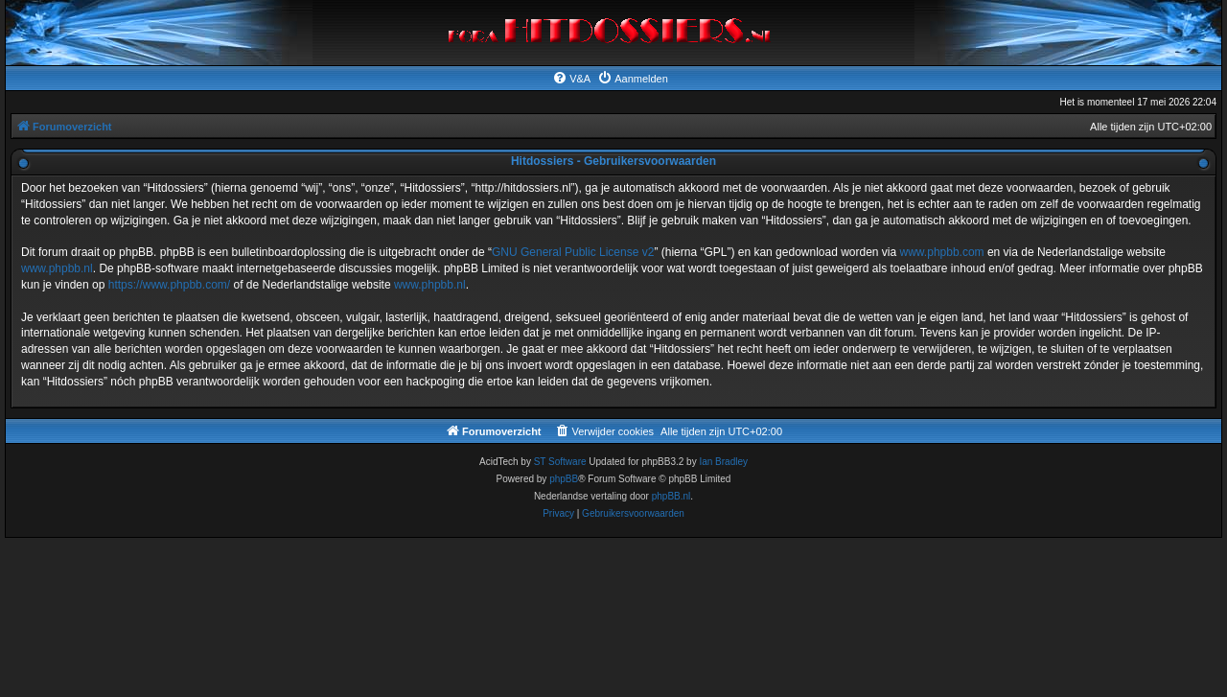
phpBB (563, 479)
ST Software (560, 461)
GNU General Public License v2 (573, 252)
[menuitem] (571, 78)
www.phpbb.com (942, 252)
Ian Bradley (723, 461)
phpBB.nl (671, 496)
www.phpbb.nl (57, 268)
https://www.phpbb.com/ (169, 284)
